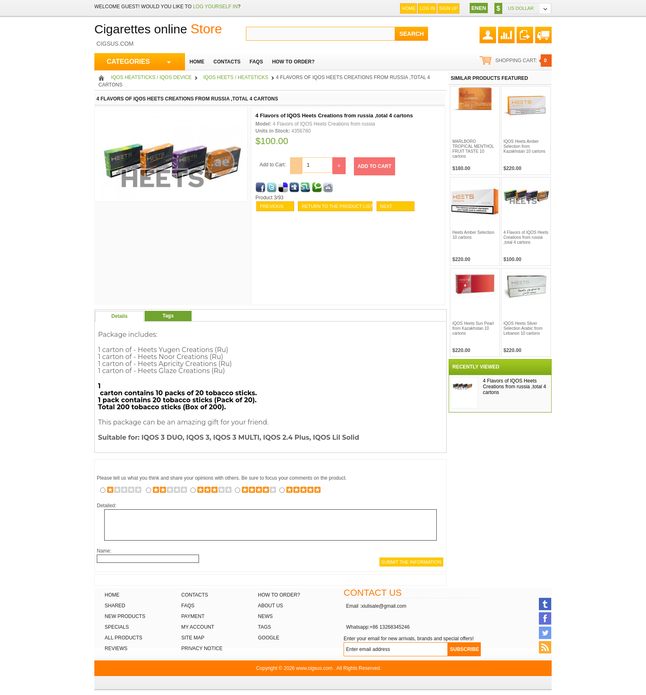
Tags (167, 316)
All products (124, 638)
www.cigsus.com (314, 668)
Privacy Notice (201, 648)
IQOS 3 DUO (162, 437)
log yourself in (215, 6)
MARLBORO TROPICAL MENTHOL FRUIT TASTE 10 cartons (473, 149)
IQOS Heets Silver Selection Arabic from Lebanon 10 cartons (523, 328)
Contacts (194, 595)
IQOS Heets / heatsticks (236, 77)
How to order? (279, 595)
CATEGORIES (139, 61)
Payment (192, 616)
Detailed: (106, 505)
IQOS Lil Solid (336, 437)
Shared (115, 606)
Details (119, 316)
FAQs (187, 606)
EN (475, 8)
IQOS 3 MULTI (236, 437)
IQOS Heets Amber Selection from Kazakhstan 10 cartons (524, 146)
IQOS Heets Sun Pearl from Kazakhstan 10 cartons (473, 328)
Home (408, 8)
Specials (117, 627)
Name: (104, 551)
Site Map (192, 638)
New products (125, 616)
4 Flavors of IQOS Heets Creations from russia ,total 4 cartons (525, 237)
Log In (427, 8)
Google (268, 638)
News (265, 616)
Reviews (116, 648)
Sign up (448, 8)
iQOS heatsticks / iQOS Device (151, 77)
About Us (270, 606)
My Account (197, 627)
